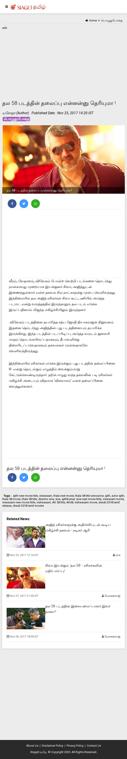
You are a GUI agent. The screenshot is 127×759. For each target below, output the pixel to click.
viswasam (45, 495)
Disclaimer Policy (52, 745)
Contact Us (94, 745)
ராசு (118, 555)
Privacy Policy (75, 745)
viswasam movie (113, 499)
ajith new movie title (25, 495)
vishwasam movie (86, 502)
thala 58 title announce (89, 495)
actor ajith (118, 495)
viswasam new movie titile (18, 502)
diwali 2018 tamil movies (28, 505)
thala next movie (63, 495)
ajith (107, 495)
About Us (32, 745)
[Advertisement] (63, 62)
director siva (46, 499)
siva (57, 499)
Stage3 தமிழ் (38, 752)
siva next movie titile (88, 499)
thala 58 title (29, 499)
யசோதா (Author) (15, 113)
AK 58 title (58, 502)
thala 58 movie (11, 499)
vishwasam (44, 502)
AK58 (69, 502)
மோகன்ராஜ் (112, 595)
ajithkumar (68, 499)
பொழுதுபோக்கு (16, 119)
